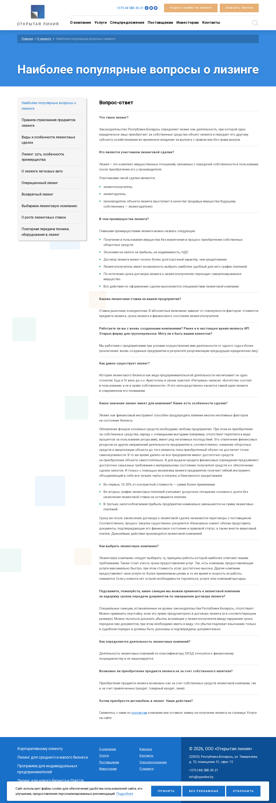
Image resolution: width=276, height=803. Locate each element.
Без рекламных (203, 791)
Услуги (100, 22)
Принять (166, 791)
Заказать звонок (239, 7)
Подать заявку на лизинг (191, 7)
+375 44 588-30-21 (130, 8)
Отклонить (243, 791)
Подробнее (124, 794)
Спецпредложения (127, 22)
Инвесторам (187, 22)
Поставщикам (160, 22)
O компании (80, 22)
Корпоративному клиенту (40, 748)
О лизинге (147, 768)
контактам (139, 713)
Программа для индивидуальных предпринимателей (47, 769)
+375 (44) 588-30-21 (203, 770)
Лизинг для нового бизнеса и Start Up (50, 780)
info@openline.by (201, 777)
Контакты (211, 22)
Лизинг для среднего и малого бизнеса (52, 757)
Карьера (146, 749)
